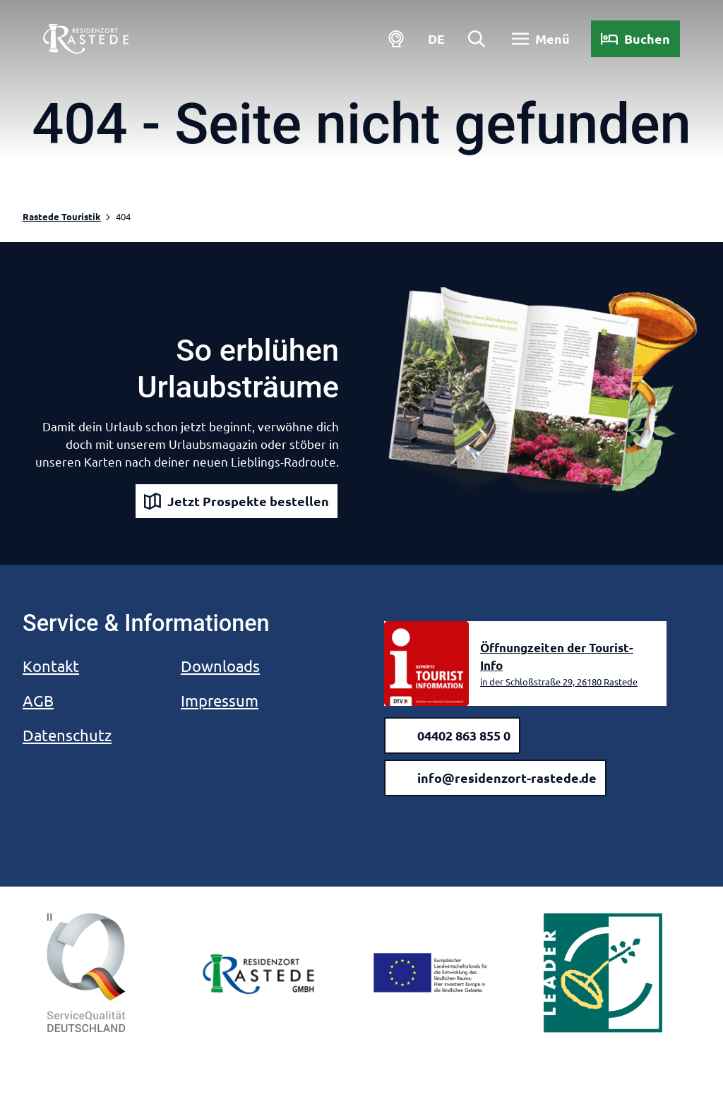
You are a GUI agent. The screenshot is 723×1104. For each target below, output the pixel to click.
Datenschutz (67, 735)
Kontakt (51, 665)
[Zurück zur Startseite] (88, 41)
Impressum (219, 700)
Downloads (220, 665)
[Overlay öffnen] (474, 41)
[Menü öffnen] (539, 41)
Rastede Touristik (62, 216)
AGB (38, 700)
